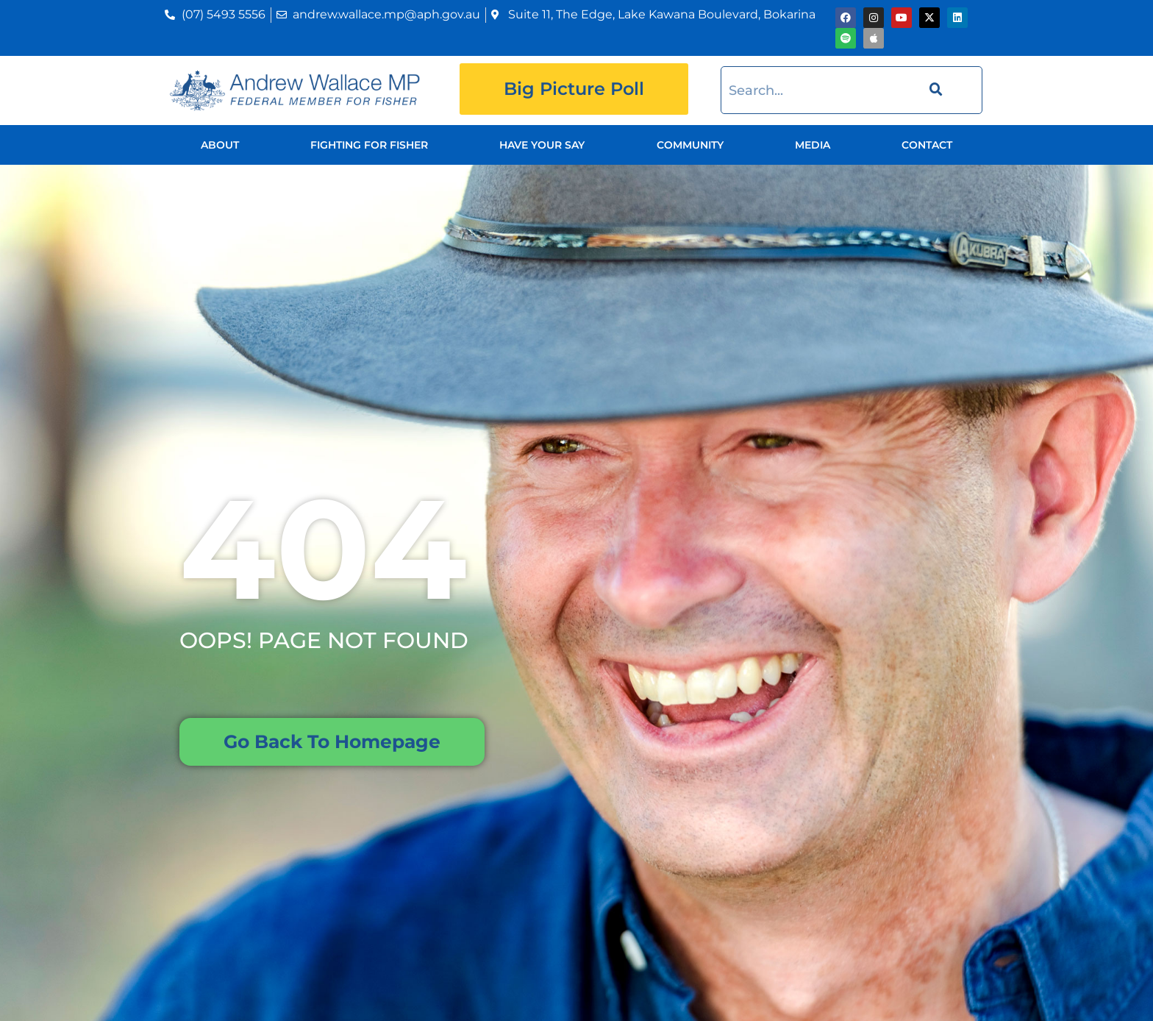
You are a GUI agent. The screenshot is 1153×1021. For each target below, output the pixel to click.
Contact (927, 145)
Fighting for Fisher (369, 145)
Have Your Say (542, 145)
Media (812, 145)
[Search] (933, 90)
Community (690, 145)
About (220, 145)
